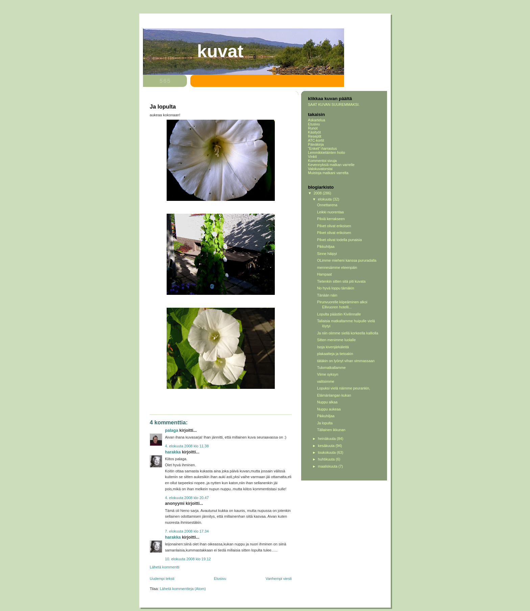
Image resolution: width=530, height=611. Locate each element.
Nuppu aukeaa (329, 409)
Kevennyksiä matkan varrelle (331, 165)
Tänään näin (327, 295)
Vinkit (312, 157)
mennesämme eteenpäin (337, 267)
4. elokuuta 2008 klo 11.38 (187, 446)
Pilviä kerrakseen (331, 219)
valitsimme (325, 381)
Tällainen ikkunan (331, 430)
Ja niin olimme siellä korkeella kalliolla (347, 333)
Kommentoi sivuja (322, 161)
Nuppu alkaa (327, 402)
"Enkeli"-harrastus (322, 148)
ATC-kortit (316, 140)
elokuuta (325, 199)
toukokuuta (327, 452)
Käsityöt (314, 132)
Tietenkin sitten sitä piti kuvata (341, 281)
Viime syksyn (327, 374)
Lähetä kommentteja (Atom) (183, 589)
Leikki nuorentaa (330, 212)
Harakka (173, 452)
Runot (313, 128)
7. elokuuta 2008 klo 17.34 (187, 531)
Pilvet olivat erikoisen (334, 226)
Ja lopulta (325, 423)
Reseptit (314, 136)
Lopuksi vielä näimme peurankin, (343, 388)
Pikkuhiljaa (326, 246)
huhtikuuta (327, 459)
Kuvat (220, 51)
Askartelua (316, 120)
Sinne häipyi (327, 254)
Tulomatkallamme (331, 368)
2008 (318, 193)
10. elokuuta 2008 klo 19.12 (188, 559)
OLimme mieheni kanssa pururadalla (347, 260)
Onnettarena (327, 205)
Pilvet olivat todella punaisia (339, 240)
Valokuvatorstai (320, 169)
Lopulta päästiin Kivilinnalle (339, 314)
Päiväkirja (316, 144)
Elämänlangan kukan (334, 395)
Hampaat (324, 274)
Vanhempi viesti (279, 579)
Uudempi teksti (162, 579)
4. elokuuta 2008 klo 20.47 (187, 498)
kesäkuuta (327, 446)
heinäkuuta (327, 439)
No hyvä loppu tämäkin (335, 288)
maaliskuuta (328, 466)
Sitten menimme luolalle (336, 340)
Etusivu (220, 579)
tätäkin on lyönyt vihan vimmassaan (346, 361)
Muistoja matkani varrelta (328, 173)
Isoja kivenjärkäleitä (333, 347)
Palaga (171, 430)
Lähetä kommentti (164, 567)
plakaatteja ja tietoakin (335, 354)
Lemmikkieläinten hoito (326, 152)
